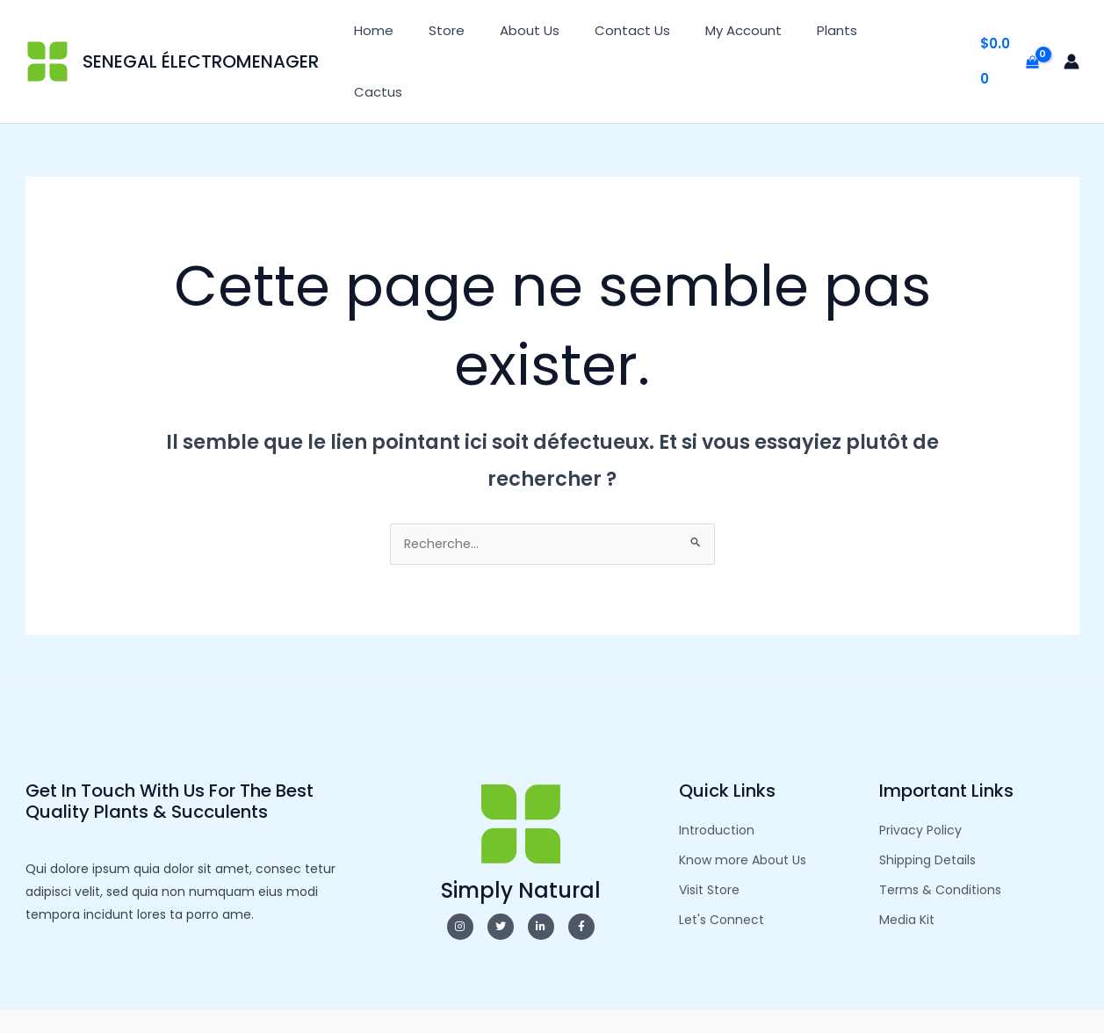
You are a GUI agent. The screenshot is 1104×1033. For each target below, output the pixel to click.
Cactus (918, 34)
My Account (763, 34)
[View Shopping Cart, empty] (1009, 35)
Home (428, 34)
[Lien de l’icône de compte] (1071, 35)
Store (492, 34)
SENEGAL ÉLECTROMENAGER (201, 35)
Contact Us (660, 34)
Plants (847, 34)
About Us (566, 34)
